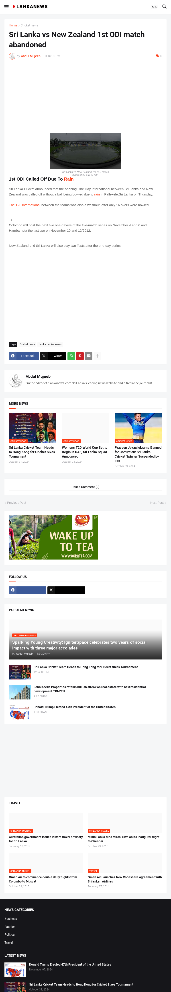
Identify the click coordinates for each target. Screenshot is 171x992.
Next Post (157, 502)
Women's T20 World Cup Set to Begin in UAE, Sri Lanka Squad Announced (84, 452)
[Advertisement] (85, 96)
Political (9, 934)
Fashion (10, 926)
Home (13, 25)
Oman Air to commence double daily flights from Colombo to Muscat (43, 879)
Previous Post (16, 502)
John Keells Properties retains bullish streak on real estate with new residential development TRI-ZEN (90, 689)
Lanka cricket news (50, 344)
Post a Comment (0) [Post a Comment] (85, 487)
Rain (68, 179)
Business (10, 918)
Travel (8, 942)
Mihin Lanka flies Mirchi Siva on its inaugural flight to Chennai (123, 839)
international (31, 205)
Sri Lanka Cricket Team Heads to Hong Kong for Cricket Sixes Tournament (32, 452)
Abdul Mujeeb (38, 376)
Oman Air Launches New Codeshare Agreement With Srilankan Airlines (125, 879)
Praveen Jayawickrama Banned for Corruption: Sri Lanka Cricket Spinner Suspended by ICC (138, 454)
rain (97, 194)
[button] (6, 7)
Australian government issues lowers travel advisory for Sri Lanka (46, 839)
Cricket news (29, 25)
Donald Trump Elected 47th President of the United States (75, 707)
